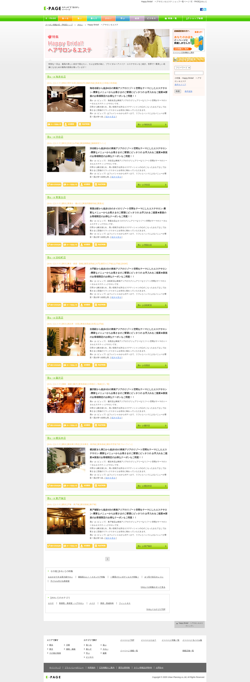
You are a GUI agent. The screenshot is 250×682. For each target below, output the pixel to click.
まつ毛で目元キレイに (153, 577)
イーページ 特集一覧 (170, 640)
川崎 (68, 645)
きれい (80, 25)
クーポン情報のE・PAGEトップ (59, 25)
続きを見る (110, 117)
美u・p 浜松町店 (56, 257)
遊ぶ (105, 645)
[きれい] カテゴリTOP (156, 609)
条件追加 (188, 91)
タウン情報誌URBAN (143, 668)
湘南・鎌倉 (71, 649)
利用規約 (91, 668)
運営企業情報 (124, 668)
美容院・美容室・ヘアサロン (71, 603)
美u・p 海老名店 (56, 76)
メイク (92, 603)
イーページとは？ (148, 640)
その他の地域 (55, 653)
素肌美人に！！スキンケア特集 (91, 577)
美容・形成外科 (107, 603)
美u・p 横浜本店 (56, 438)
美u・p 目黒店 (55, 317)
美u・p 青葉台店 (56, 197)
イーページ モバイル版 (192, 640)
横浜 (51, 645)
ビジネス (90, 657)
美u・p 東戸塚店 (56, 498)
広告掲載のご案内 (106, 668)
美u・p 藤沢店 (55, 378)
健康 (105, 653)
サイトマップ (55, 668)
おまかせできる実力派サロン (60, 577)
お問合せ (159, 668)
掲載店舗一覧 (188, 651)
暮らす (89, 649)
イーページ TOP (127, 640)
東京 (51, 649)
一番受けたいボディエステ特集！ (124, 577)
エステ (51, 603)
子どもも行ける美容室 (60, 581)
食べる (89, 645)
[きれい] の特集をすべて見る (153, 587)
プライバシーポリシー (74, 668)
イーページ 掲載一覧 (129, 651)
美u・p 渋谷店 (55, 137)
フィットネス (124, 603)
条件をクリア (180, 85)
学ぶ (88, 653)
